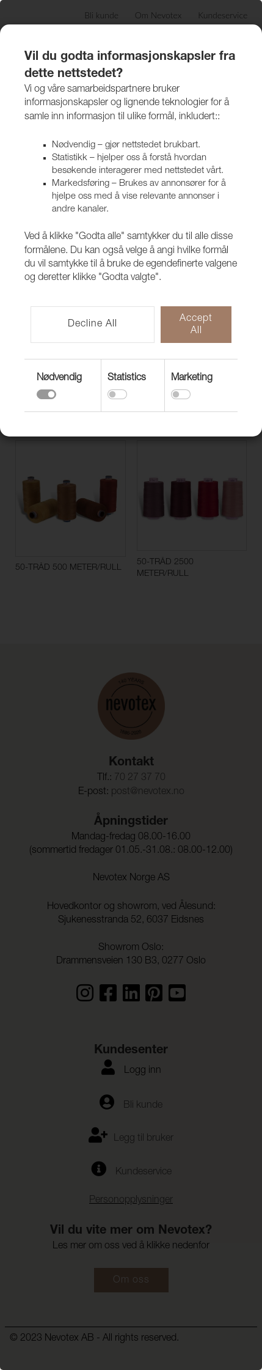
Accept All (196, 325)
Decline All (92, 325)
